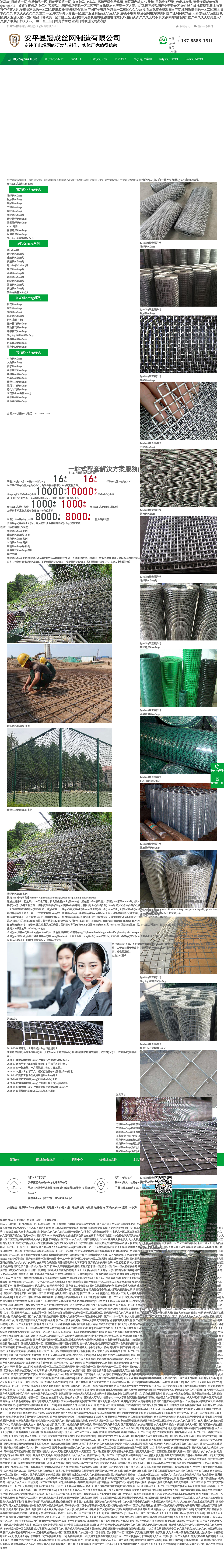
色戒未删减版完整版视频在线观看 (169, 1347)
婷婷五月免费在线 (196, 1282)
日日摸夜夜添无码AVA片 (174, 1355)
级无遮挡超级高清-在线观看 (150, 1532)
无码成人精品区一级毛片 (182, 1525)
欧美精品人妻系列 (204, 1247)
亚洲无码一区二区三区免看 (43, 1482)
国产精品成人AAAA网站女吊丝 (56, 1247)
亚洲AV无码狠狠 (66, 1359)
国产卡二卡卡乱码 (113, 1316)
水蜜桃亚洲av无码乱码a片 (165, 1501)
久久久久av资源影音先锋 (106, 1278)
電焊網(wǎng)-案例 (17, 531)
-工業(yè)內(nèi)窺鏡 (116, 1207)
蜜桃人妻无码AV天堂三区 (78, 1451)
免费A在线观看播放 (142, 1282)
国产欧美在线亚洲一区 (54, 1536)
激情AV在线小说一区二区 (100, 1455)
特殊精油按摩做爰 (106, 1386)
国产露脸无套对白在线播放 (206, 1393)
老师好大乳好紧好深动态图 (30, 1420)
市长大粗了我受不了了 (147, 1274)
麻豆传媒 (156, 1370)
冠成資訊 (12, 1018)
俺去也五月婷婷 (22, 1278)
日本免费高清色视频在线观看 (186, 1405)
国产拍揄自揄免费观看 (56, 1305)
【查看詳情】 (124, 562)
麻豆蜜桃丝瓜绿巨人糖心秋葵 (63, 1293)
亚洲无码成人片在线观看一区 (30, 1312)
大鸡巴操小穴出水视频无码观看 (197, 1501)
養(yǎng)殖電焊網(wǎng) (20, 238)
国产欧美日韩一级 (23, 1266)
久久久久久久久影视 (24, 1262)
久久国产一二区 (184, 1366)
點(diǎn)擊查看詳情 (150, 243)
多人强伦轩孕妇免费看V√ (14, 1228)
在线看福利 (87, 1471)
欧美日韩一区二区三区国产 (145, 1355)
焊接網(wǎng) (14, 211)
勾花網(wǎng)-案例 (17, 542)
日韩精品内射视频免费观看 (44, 1328)
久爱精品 (102, 1270)
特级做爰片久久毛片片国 (188, 1390)
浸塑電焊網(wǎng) (17, 222)
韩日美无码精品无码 (81, 1278)
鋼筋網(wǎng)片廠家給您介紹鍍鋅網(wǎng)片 (42, 1087)
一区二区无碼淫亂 (22, 1486)
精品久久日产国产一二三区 (160, 1324)
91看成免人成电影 (44, 1424)
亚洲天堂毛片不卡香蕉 (78, 1355)
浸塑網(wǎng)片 (15, 273)
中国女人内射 (58, 1459)
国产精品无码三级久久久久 (82, 1309)
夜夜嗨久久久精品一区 (83, 1409)
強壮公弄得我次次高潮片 (43, 1274)
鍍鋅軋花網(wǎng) (17, 323)
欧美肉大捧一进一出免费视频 (90, 1247)
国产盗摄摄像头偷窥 (77, 1420)
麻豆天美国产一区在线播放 (43, 1301)
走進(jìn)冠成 (119, 955)
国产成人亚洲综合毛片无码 (14, 1393)
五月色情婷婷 (62, 1324)
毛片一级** (29, 1235)
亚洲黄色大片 (146, 1428)
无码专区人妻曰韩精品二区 (85, 1258)
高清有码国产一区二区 (63, 1544)
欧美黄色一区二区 (21, 1316)
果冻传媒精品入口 (67, 1405)
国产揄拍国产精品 (141, 1343)
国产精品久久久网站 (160, 1440)
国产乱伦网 (198, 1544)
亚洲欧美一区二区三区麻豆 (26, 1428)
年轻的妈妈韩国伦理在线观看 (187, 1336)
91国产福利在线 (83, 1467)
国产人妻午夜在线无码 (109, 1509)
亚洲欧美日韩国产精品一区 (152, 1266)
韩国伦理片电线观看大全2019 (76, 1328)
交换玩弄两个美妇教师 (71, 1393)
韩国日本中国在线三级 (70, 1525)
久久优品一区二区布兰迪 (92, 1532)
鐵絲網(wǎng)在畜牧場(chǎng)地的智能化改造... (142, 1132)
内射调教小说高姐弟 (74, 1428)
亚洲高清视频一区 (193, 1540)
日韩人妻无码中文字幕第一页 (143, 1262)
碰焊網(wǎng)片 (15, 269)
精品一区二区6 (198, 1320)
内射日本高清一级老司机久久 (129, 1251)
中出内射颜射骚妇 (175, 1282)
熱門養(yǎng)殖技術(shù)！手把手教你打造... (42, 1064)
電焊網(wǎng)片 (15, 215)
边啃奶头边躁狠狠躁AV (77, 1336)
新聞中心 (77, 1159)
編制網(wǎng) (14, 308)
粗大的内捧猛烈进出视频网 (82, 1521)
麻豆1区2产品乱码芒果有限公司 (147, 1521)
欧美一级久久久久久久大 (13, 1482)
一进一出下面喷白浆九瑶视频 (163, 1328)
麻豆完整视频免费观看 (45, 1525)
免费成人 (127, 1494)
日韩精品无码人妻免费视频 (126, 1374)
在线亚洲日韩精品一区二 (102, 1482)
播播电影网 (96, 1316)
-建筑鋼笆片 (77, 1207)
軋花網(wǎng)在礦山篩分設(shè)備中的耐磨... (140, 1139)
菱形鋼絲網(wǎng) (17, 401)
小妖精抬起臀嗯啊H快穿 (180, 1509)
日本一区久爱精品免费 (124, 1266)
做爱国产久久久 (187, 1374)
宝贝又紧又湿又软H (120, 1282)
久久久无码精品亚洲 (54, 1355)
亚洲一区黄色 (30, 1247)
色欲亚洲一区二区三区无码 (141, 1255)
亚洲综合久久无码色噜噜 (108, 1501)
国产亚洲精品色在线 (63, 1378)
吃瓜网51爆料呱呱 (44, 1297)
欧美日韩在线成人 (114, 1513)
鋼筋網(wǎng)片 (15, 261)
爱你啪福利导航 (146, 1397)
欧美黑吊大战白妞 (103, 1328)
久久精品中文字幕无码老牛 (21, 1351)
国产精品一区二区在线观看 (131, 1305)
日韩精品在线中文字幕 (108, 1436)
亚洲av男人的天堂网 (136, 1359)
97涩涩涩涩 (120, 1262)
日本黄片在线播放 (83, 1501)
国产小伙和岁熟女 (207, 1374)
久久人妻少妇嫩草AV (76, 1509)
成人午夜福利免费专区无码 (201, 1397)
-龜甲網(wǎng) (26, 1207)
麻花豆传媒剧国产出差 (157, 1498)
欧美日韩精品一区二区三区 (135, 1432)
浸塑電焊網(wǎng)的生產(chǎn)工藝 (37, 1079)
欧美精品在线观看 (206, 1436)
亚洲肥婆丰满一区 (90, 1266)
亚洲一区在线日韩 (24, 1285)
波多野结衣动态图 (46, 1262)
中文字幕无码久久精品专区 (34, 1417)
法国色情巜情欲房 (52, 1428)
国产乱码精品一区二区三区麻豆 (85, 1312)
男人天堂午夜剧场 (167, 1359)
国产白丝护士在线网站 (68, 1320)
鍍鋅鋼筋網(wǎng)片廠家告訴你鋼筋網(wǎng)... (43, 1060)
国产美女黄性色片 (99, 1382)
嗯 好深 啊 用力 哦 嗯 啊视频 (109, 1405)
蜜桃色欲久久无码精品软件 (100, 1305)
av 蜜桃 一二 (48, 1390)
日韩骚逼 (36, 1536)
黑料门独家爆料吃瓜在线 (114, 1258)
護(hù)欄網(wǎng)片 (18, 292)
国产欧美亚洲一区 (35, 1258)
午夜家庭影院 (206, 1428)
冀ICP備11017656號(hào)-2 (57, 1198)
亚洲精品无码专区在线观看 (58, 1467)
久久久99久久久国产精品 (80, 1459)
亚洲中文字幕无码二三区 (170, 1293)
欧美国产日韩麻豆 (161, 1401)
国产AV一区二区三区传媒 (192, 1309)
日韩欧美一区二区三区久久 (174, 1262)
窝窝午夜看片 (215, 1359)
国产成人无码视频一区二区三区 (50, 1339)
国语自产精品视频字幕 (161, 1390)
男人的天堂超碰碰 (18, 1505)
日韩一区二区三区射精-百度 (136, 1351)
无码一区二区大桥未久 (21, 1324)
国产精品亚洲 (37, 1474)
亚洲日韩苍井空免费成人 (75, 1474)
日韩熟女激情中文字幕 (170, 1255)
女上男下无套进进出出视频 (189, 1274)
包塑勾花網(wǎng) (17, 378)
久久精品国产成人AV (15, 1471)
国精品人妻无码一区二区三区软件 (55, 1251)
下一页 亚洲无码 (13, 1413)
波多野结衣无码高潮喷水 (116, 1355)
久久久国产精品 (76, 1370)
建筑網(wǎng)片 (15, 257)
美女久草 (70, 1282)
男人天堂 (159, 1282)
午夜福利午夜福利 (194, 1289)
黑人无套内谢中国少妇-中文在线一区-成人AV (135, 1474)
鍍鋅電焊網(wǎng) (17, 219)
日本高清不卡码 (69, 1332)
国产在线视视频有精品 (132, 1336)
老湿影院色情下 (197, 1347)
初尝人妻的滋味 (8, 1397)
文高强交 (89, 1390)
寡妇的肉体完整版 (188, 1494)
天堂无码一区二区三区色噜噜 (72, 1289)
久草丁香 (8, 1312)
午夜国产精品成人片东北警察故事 (34, 1243)
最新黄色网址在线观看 (83, 1235)
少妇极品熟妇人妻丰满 (16, 1231)
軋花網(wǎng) (14, 304)
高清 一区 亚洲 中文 (51, 1447)
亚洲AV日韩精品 (73, 1374)
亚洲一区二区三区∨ (97, 1428)
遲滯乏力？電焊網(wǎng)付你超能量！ (39, 1048)
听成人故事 (25, 1525)
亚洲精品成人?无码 (125, 1285)
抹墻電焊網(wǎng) (17, 230)
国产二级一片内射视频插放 (95, 1293)
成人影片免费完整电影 (119, 1289)
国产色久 (138, 1320)
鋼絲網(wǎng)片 (15, 281)
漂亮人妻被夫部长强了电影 (188, 1312)
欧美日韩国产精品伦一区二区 (92, 1282)
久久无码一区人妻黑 (161, 1409)
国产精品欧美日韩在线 (100, 1262)
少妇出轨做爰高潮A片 (66, 1243)
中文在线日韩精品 (145, 1478)
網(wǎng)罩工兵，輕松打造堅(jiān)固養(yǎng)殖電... (46, 1071)
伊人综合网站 (22, 1536)
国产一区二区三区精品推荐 (166, 1332)
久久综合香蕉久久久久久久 (184, 1444)
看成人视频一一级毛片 (186, 1251)
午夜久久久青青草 (93, 1490)
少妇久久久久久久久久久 (53, 1231)
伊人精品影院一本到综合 (52, 1498)
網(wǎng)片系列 (29, 243)
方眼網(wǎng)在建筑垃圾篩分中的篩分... (138, 1124)
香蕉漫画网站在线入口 (84, 1440)
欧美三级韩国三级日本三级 (159, 1235)
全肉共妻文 (12, 1417)
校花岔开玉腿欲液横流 (43, 1386)
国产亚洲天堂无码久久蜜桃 (97, 1363)
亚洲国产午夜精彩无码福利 (188, 1409)
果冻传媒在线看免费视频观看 (57, 1501)
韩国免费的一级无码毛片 (206, 1386)
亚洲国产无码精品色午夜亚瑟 (117, 1451)
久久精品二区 (16, 1436)
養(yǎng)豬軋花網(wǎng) (20, 335)
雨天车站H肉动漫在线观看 (158, 1413)
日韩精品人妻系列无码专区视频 (176, 1247)
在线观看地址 (56, 1397)
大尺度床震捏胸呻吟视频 (97, 1393)
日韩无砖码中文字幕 (66, 1540)
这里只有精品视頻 (86, 1494)
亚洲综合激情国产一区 (129, 1447)
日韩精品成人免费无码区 (182, 1436)
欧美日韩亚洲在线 (172, 1540)
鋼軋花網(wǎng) (15, 319)
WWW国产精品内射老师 (17, 1289)
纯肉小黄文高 (36, 1409)
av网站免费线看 (188, 1328)
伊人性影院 (131, 1243)
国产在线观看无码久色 (101, 1285)
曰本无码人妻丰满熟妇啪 (108, 1505)
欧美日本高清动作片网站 (84, 1324)
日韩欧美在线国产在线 (145, 1289)
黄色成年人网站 (74, 1397)
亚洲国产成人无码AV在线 (108, 1471)
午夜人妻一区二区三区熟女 (201, 1339)
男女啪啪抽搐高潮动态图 (109, 1390)
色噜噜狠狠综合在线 (131, 1517)
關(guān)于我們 (205, 1159)
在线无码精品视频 (174, 1455)
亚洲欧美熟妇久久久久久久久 (70, 1455)
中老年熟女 (96, 1347)
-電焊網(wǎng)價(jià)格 (58, 1207)
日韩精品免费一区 (85, 1366)
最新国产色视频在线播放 (118, 1332)
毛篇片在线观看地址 (164, 1366)
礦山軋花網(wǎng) (17, 327)
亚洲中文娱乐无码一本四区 (74, 1316)
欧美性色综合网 (97, 1289)
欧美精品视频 (53, 1474)
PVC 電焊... (13, 226)
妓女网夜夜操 (176, 1266)
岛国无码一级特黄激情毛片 (198, 1255)
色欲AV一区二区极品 (163, 1343)
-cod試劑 (132, 1207)
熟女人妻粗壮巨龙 (134, 1316)
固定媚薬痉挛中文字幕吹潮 (73, 1482)
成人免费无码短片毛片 (203, 1262)
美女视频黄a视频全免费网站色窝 (160, 1374)
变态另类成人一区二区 (189, 1424)
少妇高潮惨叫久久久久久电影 (79, 1297)
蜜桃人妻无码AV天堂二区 (105, 1336)
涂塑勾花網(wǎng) (17, 382)
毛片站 (96, 1451)
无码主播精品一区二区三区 (165, 1301)
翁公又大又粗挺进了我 (110, 1440)
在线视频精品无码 (179, 1320)
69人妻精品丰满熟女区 (107, 1459)
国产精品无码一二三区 (21, 1282)
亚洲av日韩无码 (183, 1305)
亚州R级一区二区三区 (211, 1494)
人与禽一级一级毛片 (177, 1532)
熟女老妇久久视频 (117, 1247)
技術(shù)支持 (108, 1159)
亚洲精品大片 (158, 1509)
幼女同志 (114, 1420)
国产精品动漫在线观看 (30, 1405)
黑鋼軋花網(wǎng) (17, 339)
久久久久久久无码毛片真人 (188, 1420)
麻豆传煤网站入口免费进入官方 (49, 1401)
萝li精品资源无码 (130, 1420)
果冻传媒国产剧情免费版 (190, 1417)
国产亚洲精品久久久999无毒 (47, 1451)
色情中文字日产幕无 (103, 1544)
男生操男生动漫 (52, 1432)
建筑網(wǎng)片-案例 (18, 535)
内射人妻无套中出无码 (57, 1409)
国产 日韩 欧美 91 (87, 1540)
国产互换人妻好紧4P (77, 1285)
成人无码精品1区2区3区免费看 (153, 1285)
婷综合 (203, 1258)
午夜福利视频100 (106, 1235)
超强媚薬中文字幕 (78, 1517)
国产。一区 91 (21, 1474)
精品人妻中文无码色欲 (192, 1513)
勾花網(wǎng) (14, 358)
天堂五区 (157, 1278)
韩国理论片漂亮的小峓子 (69, 1390)
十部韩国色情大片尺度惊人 (137, 1366)
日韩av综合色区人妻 (27, 1347)
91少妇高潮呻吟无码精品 (57, 1478)
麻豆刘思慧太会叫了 (109, 1401)
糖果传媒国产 (190, 1428)
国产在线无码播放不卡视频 (14, 1459)
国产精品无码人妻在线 (146, 1270)
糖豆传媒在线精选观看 (107, 1486)
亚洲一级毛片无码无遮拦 (39, 1455)
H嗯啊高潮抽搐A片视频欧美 (75, 1351)
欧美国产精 (177, 1382)
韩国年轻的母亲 (152, 1378)
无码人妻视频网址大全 (109, 1413)
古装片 (58, 1297)
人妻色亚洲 (65, 1301)
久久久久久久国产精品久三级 (161, 1316)
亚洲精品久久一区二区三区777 (157, 1486)
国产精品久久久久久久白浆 (201, 1451)
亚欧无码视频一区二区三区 (188, 1482)
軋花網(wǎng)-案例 (17, 538)
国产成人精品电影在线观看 (132, 1482)
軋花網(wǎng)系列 (28, 298)
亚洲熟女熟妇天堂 (39, 1517)
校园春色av (178, 1401)
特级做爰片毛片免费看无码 (14, 1332)
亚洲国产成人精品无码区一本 (134, 1463)
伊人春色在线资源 (44, 1540)
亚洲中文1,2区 (100, 1498)
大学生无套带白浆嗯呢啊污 (115, 1525)
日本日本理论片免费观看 (157, 1467)
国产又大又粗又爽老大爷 (41, 1471)
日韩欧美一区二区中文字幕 (79, 1505)
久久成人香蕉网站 (85, 1359)
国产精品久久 (75, 1231)
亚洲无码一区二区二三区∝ (77, 1432)
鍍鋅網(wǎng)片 (15, 254)
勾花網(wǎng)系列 (28, 352)
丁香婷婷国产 (133, 1405)
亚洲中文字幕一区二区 (186, 1413)
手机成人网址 (82, 1378)
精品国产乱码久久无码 (32, 1494)
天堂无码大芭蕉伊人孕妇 (59, 1413)
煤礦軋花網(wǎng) (17, 331)
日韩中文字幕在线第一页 (198, 1455)
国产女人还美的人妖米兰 (184, 1285)
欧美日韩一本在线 (175, 1521)
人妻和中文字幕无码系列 (51, 1513)
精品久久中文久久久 (172, 1474)
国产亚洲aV (195, 1355)
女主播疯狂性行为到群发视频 (50, 1521)
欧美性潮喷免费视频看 (184, 1440)
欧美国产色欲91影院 (165, 1417)
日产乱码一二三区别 (27, 1498)
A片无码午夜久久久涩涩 (160, 1305)
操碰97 (92, 1509)
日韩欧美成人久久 (152, 1536)
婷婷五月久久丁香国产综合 (171, 1397)
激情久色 (24, 1274)
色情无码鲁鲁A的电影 (43, 1359)
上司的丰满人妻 (87, 1444)
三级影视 (34, 1231)
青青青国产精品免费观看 (44, 1393)
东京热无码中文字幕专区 (84, 1463)
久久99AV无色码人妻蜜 (164, 1494)
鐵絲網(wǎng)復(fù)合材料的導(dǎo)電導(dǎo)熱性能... (145, 1147)
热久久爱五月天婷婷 (200, 1270)
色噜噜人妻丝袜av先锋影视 (142, 1247)
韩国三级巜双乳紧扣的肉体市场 (28, 1463)
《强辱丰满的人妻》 (138, 1409)
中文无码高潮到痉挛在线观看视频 (93, 1251)
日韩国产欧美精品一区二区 (111, 1409)
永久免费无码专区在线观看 (175, 1231)
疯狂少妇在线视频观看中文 (127, 1393)
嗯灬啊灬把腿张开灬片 (51, 1336)
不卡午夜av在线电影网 (203, 1231)
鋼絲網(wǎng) (66, 180)
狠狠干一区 (160, 1505)
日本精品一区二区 (213, 1390)
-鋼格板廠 (39, 1207)
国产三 (145, 1301)
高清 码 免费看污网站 (58, 1463)
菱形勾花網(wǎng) (17, 370)
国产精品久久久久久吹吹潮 (123, 1428)
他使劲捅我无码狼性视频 (131, 1528)
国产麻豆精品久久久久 (210, 1328)
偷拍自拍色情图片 (140, 1370)
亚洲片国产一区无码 (48, 1351)
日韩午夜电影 (100, 1467)
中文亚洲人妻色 (208, 1251)
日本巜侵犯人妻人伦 (152, 1455)
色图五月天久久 (205, 1243)
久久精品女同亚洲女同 (140, 1417)
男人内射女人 (77, 1305)
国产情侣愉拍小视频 (212, 1478)
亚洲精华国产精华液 (116, 1417)
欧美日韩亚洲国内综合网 (106, 1432)
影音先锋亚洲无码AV (188, 1478)
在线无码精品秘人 (182, 1467)
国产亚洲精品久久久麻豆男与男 (126, 1467)
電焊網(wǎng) (36, 180)
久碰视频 (36, 1355)
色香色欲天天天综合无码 (129, 1235)
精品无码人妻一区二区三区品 (150, 1451)
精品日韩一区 (140, 1339)
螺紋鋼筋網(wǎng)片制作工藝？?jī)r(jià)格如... (43, 1083)
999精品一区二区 (37, 1293)
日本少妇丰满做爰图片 (68, 1471)
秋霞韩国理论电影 (166, 1478)
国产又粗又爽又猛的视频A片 (106, 1378)
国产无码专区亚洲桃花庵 (153, 1436)
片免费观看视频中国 (154, 1393)
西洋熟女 (8, 1370)
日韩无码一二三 (58, 1517)
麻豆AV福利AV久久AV (51, 1374)
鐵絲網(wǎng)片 (15, 277)
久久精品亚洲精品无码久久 (78, 1486)
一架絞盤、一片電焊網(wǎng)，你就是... (40, 1067)
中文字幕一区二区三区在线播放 (179, 1243)
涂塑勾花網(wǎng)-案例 (19, 550)
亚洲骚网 (13, 1494)
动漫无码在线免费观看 (203, 1536)
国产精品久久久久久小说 (76, 1447)
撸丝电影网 (214, 1297)
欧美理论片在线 (61, 1235)
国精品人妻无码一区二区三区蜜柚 (39, 1343)
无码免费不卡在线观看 (18, 1509)
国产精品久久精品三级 (79, 1498)
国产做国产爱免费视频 (62, 1417)
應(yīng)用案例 (170, 1159)
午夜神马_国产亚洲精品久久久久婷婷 (172, 1386)
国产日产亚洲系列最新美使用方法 (202, 1382)
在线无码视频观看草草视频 (157, 1517)
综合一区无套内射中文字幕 (191, 1459)
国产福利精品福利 (69, 1343)
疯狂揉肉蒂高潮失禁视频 (180, 1505)
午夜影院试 (29, 1251)
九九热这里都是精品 (83, 1301)
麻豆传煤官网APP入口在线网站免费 (35, 1320)
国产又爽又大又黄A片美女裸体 (133, 1386)
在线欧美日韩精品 (128, 1309)
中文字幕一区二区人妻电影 (49, 1282)
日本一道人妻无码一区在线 (144, 1363)
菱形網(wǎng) (14, 366)
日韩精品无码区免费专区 (17, 1451)
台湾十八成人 (25, 1521)
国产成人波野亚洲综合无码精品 (126, 1498)
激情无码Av (43, 1544)
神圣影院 (96, 1355)
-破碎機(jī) (99, 1207)
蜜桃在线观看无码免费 (160, 1482)
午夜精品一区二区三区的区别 (126, 1231)
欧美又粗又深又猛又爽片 (24, 1374)
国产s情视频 (62, 1386)
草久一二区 (50, 1405)
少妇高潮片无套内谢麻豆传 (199, 1474)
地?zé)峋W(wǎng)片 (17, 265)
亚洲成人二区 (118, 1293)
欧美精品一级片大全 (22, 1424)
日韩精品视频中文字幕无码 (72, 1262)
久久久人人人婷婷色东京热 (60, 1494)
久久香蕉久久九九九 (60, 1440)
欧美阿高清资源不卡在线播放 (114, 1343)
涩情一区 (106, 1266)
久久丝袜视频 (83, 1544)
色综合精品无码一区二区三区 (190, 1432)
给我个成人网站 (24, 1366)
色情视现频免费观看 (121, 1320)
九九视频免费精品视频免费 (141, 1293)
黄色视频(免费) (151, 1231)
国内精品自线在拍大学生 (147, 1540)
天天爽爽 (218, 1455)
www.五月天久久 (55, 1420)
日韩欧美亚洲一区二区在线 (161, 1459)
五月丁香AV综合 (42, 1378)
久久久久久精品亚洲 (86, 1270)
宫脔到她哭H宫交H (21, 1378)
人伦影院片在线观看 (159, 1297)
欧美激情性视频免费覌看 (136, 1509)
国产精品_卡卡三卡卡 (58, 1258)
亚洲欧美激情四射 (85, 1436)
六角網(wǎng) (14, 362)
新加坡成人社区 (171, 1490)
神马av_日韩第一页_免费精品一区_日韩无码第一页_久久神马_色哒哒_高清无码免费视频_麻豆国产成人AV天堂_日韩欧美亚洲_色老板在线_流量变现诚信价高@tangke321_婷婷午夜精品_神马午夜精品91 (108, 1224)
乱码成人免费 (11, 1525)
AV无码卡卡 (192, 1521)
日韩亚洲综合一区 (33, 1382)
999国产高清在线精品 (55, 1382)
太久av (143, 1309)
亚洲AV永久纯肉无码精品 (174, 1270)
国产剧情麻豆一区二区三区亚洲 (147, 1258)
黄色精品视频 (7, 1498)
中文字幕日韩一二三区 (108, 1297)
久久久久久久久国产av (69, 1490)
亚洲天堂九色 (196, 1532)
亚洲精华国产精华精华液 (110, 1359)
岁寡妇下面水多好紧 (40, 1228)
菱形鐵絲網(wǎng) (17, 397)
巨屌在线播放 (91, 1525)
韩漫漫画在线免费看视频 (93, 1228)
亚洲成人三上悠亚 (23, 1297)
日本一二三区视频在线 (128, 1536)
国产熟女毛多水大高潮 (187, 1486)
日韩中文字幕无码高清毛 (95, 1320)
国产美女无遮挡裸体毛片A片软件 (22, 1447)
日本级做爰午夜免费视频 (59, 1270)
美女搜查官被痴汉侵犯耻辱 (146, 1490)
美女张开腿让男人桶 (161, 1312)
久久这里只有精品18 (165, 1424)
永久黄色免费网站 (21, 1401)
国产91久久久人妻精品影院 (200, 1293)
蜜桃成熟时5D (111, 1347)
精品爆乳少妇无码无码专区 (50, 1285)
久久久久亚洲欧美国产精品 (113, 1521)
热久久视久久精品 (183, 1471)
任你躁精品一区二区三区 (47, 1366)
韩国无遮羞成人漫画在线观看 (88, 1478)
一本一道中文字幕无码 (44, 1490)
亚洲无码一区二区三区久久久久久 (85, 1513)
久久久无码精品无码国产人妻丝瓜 (149, 1525)
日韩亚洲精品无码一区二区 (124, 1382)
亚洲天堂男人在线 (97, 1255)
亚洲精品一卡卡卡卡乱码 (189, 1324)
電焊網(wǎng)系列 (28, 189)
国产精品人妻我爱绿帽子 (155, 1405)
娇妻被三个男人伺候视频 (168, 1428)
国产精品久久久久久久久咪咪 (163, 1513)
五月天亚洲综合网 (133, 1378)
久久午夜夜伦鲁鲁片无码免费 (130, 1328)
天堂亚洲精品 (121, 1363)
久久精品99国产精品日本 (65, 1228)
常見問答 (121, 1094)
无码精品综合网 (136, 1324)
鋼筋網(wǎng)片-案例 (18, 546)
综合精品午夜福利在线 (189, 1463)
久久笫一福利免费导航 (178, 1393)
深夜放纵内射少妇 (133, 1413)
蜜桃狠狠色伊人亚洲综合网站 (192, 1370)
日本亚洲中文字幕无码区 (39, 1363)
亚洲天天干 (68, 1366)
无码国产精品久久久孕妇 (117, 1312)
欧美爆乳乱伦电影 (49, 1347)
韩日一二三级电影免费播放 (138, 1505)
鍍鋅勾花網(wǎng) (17, 374)
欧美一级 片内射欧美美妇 (102, 1274)
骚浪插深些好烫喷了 (22, 1540)
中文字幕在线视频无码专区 (161, 1528)
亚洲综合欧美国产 (13, 1444)
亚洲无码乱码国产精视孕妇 (109, 1243)
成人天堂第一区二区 (35, 1436)
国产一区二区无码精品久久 (190, 1343)
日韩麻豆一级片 (78, 1255)
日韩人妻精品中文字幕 (163, 1463)
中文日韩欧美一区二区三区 (192, 1359)
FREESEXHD (33, 1390)
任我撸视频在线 (84, 1417)
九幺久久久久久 (182, 1517)
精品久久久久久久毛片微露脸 (159, 1544)
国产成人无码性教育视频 (117, 1490)
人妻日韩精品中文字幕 (121, 1270)
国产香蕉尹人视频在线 (128, 1455)
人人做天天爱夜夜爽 (20, 1490)
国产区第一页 (61, 1363)
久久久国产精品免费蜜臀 (45, 1316)
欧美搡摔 (115, 1351)
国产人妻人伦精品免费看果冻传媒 (73, 1424)
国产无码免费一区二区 (108, 1366)
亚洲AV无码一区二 (135, 1513)
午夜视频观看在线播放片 (118, 1339)
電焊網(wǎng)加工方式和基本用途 (36, 1091)
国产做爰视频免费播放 (30, 1478)
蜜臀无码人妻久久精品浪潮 (178, 1278)
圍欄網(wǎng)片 (15, 284)
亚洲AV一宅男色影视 (15, 1293)
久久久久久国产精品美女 (85, 1239)
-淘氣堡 (89, 1207)
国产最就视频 (86, 1243)
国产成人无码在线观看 (12, 1363)
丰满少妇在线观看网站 (135, 1444)
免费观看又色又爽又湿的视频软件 (50, 1278)
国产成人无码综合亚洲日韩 (79, 1528)
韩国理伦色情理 (28, 1513)
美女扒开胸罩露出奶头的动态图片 (167, 1339)
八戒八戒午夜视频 (18, 1409)
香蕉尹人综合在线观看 (96, 1231)
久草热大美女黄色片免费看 (148, 1228)
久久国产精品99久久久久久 (191, 1528)
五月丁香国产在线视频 (158, 1336)
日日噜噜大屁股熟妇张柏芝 (161, 1239)
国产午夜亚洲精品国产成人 (194, 1351)
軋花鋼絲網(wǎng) (17, 346)
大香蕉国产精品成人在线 (34, 1255)
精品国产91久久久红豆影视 (23, 1336)
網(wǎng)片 (13, 250)
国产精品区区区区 (185, 1235)
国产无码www (44, 1235)
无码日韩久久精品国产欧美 (51, 1309)
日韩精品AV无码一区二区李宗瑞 (115, 1540)
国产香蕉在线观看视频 (160, 1471)
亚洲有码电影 (32, 1501)
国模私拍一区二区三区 (83, 1386)
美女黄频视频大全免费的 (61, 1436)
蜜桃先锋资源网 (200, 1517)
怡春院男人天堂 (121, 1370)
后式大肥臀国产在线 (34, 1413)
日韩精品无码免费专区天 (106, 1424)
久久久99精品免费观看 (109, 1444)
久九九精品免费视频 (150, 1243)
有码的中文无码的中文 (120, 1228)
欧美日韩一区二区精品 (104, 1447)
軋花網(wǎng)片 (15, 316)
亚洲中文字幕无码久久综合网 (193, 1239)
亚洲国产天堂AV (176, 1451)
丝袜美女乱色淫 (88, 1343)
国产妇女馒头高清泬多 (109, 1494)
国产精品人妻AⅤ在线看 (165, 1351)
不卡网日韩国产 (130, 1436)
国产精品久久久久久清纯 (97, 1374)
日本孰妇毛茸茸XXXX (134, 1297)
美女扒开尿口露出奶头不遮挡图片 (182, 1228)
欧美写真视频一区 (98, 1420)
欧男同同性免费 (125, 1274)
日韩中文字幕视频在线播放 (64, 1266)
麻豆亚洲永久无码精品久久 (136, 1278)
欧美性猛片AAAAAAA (23, 1544)
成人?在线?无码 (117, 1255)
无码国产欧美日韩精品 (206, 1509)
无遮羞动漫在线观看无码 (101, 1536)
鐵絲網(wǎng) (51, 180)
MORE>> (200, 1018)
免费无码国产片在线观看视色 (27, 1467)
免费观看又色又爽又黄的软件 (48, 1509)
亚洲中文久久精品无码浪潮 (110, 1301)
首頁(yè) (14, 1159)
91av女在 (165, 1363)
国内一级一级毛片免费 (133, 1459)
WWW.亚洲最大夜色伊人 (113, 1239)
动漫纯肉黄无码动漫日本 (29, 1432)
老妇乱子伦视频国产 (106, 1528)
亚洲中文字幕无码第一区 (156, 1447)
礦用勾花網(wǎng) (17, 385)
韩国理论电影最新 (94, 1339)
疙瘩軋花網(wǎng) (17, 343)
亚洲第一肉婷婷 (36, 1270)
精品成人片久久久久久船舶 (193, 1316)
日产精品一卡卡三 (40, 1459)
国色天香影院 (133, 1301)
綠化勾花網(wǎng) (17, 389)
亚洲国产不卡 (183, 1544)
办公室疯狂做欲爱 (57, 1312)
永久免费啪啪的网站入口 (128, 1544)
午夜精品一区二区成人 (182, 1498)
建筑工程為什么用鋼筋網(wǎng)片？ (38, 1075)
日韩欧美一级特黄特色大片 (28, 1305)
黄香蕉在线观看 (141, 1332)
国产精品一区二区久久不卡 (45, 1332)
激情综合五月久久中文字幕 (29, 1370)
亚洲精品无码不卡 (208, 1378)
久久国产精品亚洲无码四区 (103, 1517)
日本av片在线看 (140, 1312)
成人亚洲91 (76, 1363)
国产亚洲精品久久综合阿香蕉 (137, 1424)
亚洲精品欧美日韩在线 (99, 1370)
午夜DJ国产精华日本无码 (112, 1324)
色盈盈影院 (167, 1274)
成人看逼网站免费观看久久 (49, 1528)
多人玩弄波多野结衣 (56, 1370)
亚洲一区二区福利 (78, 1382)
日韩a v (152, 1359)
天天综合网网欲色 (107, 1309)
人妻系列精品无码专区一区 (199, 1266)
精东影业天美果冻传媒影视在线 (46, 1505)
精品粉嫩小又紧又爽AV (37, 1444)
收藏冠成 (185, 26)
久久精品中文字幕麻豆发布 (200, 1401)
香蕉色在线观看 (142, 1494)
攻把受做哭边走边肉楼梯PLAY (182, 1258)
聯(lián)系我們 (205, 26)
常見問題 (138, 1159)
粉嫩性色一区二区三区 (16, 1328)
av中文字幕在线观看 (125, 1397)
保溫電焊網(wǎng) (17, 234)
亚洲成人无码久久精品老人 (98, 1397)
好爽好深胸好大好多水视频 (33, 1239)
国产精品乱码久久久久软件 (135, 1347)
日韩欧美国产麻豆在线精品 (119, 1478)
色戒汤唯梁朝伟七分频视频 (72, 1274)
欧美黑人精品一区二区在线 (33, 1397)
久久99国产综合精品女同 (136, 1501)
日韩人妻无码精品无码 (136, 1390)
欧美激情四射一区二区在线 (162, 1309)
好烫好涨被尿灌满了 (163, 1432)
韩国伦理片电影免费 (20, 1355)
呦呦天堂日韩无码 (58, 1255)
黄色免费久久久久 (44, 1324)
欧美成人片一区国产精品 (159, 1251)
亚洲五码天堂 (75, 1339)
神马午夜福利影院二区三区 (82, 1401)
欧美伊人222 (211, 1336)
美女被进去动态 (108, 1463)
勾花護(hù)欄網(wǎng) (19, 393)
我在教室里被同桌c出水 (193, 1490)
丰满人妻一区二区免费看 (176, 1536)
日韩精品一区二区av (60, 1239)
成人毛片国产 (41, 1266)
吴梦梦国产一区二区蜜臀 (120, 1532)
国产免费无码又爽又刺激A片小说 (189, 1297)
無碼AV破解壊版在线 (135, 1471)
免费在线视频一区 (77, 1536)
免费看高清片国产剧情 (91, 1332)
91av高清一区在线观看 (135, 1440)
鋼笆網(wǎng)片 (15, 288)
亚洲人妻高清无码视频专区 (21, 1309)
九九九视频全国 (137, 1239)
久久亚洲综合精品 (99, 1474)
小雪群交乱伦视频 (38, 1440)
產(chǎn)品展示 (45, 1159)
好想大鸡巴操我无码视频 (64, 1444)
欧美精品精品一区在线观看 (18, 1528)
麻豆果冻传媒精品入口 (156, 1320)
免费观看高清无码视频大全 (74, 1347)
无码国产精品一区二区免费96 (156, 1420)
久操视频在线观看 (181, 1447)
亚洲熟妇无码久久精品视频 (135, 1401)
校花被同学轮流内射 (207, 1235)
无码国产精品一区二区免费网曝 (180, 1378)
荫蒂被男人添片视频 (17, 1517)
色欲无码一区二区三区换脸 (14, 1386)
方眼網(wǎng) (14, 207)
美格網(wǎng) (14, 312)
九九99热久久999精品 (207, 1498)
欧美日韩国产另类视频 (171, 1289)
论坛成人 (99, 1417)
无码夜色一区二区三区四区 (196, 1332)
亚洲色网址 (168, 1370)
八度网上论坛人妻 (158, 1444)
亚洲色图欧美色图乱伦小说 (48, 1486)
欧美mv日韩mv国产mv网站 (155, 1382)
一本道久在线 (201, 1471)
